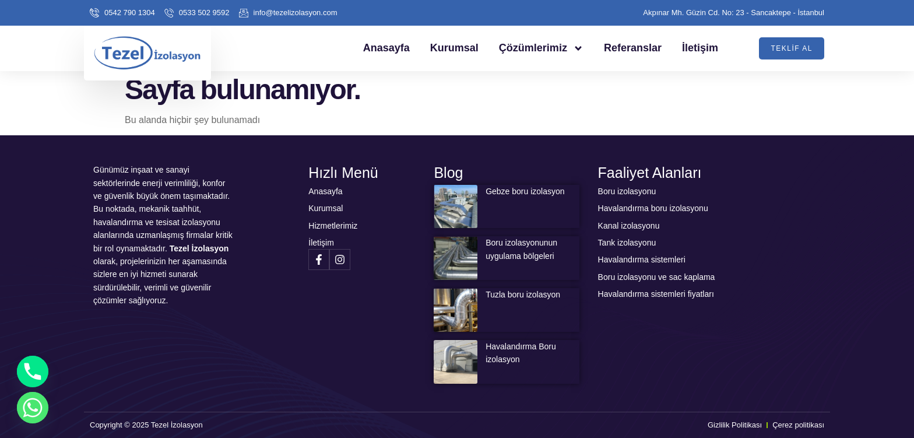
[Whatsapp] (32, 407)
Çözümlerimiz (541, 48)
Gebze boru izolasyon (525, 191)
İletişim (700, 48)
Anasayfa (386, 48)
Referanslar (633, 48)
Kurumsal (454, 48)
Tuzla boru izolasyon (523, 294)
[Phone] (32, 371)
